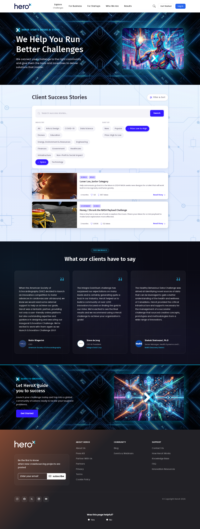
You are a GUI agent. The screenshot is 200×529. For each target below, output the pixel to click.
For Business (75, 6)
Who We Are (112, 6)
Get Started (165, 6)
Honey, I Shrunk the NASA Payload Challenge (103, 210)
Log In (180, 6)
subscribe (56, 476)
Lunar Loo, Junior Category (94, 181)
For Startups (93, 6)
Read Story (159, 195)
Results (128, 6)
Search (156, 113)
